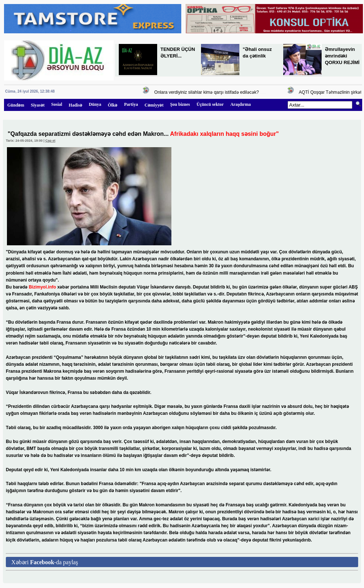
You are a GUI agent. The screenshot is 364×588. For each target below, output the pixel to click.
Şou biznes (180, 104)
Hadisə (75, 105)
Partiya (131, 104)
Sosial (56, 104)
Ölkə (112, 105)
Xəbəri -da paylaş (44, 562)
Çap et (50, 140)
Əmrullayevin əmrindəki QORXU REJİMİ (342, 55)
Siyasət (38, 105)
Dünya (95, 104)
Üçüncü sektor (210, 104)
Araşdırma (240, 104)
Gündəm (15, 105)
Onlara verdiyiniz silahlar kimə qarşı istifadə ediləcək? (207, 92)
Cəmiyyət (153, 105)
